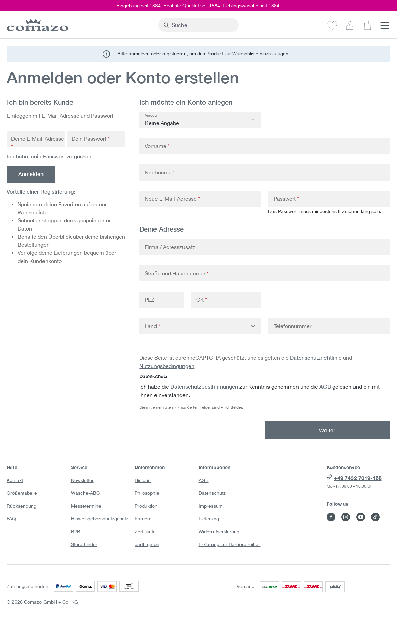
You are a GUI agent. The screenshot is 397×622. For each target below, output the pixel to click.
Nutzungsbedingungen (166, 366)
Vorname (157, 146)
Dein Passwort (91, 139)
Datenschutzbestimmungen (204, 386)
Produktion (146, 506)
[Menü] (384, 25)
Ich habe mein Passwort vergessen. (50, 156)
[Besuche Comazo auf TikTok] (375, 517)
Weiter (327, 430)
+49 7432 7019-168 (358, 478)
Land (152, 326)
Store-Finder (84, 544)
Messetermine (86, 506)
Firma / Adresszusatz (170, 247)
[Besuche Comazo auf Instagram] (345, 517)
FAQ (11, 518)
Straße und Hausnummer (177, 273)
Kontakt (15, 480)
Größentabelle (22, 493)
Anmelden (31, 174)
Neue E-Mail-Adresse (172, 199)
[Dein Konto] (349, 25)
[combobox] (202, 25)
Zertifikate (145, 531)
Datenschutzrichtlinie (316, 358)
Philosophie (147, 493)
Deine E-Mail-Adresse (37, 143)
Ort (201, 300)
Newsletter (82, 480)
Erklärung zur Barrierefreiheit (230, 544)
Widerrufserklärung (219, 531)
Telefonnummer (292, 326)
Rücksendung (21, 506)
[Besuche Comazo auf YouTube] (360, 517)
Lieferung (209, 518)
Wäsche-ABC (85, 493)
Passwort (286, 199)
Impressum (211, 506)
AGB (325, 386)
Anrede (151, 115)
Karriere (143, 518)
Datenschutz (212, 493)
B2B (75, 531)
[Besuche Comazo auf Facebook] (331, 517)
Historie (143, 480)
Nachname (160, 172)
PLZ (149, 300)
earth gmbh (147, 544)
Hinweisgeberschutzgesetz (100, 518)
